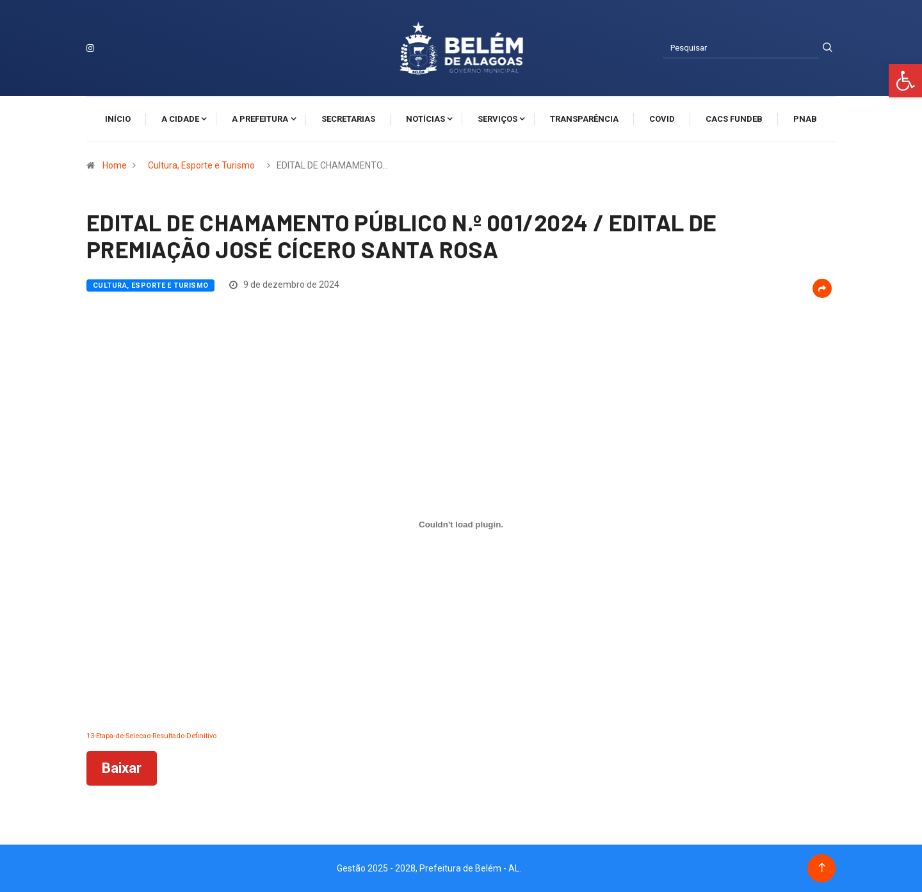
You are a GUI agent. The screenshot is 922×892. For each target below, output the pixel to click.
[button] (905, 80)
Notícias (425, 119)
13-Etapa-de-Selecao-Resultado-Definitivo (151, 736)
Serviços (497, 119)
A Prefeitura (260, 119)
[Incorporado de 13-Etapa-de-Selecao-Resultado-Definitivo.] (461, 525)
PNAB (805, 119)
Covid (662, 119)
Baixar (122, 768)
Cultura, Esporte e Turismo (201, 165)
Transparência (584, 119)
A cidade (180, 119)
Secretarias (348, 119)
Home (114, 165)
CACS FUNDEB (734, 119)
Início (118, 119)
